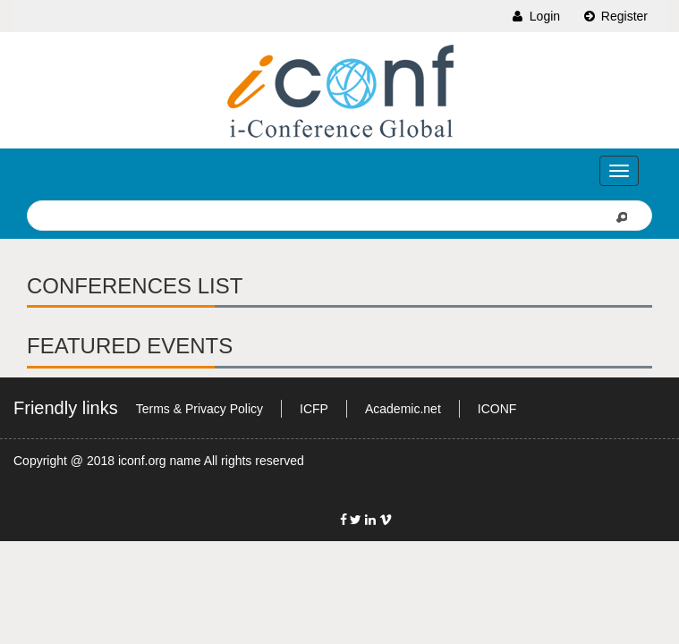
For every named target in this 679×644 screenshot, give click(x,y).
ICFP (314, 409)
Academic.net (403, 409)
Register (614, 16)
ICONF (497, 409)
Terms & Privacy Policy (199, 409)
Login (535, 16)
